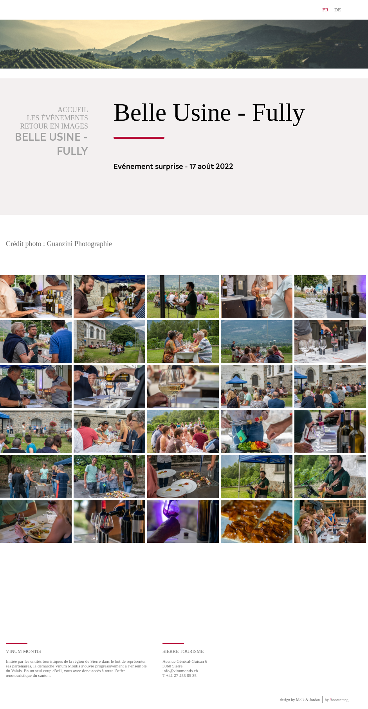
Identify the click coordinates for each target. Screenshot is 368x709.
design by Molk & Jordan (300, 700)
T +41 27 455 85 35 (179, 675)
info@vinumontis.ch (180, 670)
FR (325, 10)
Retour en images (54, 126)
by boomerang (336, 700)
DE (337, 10)
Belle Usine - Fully (51, 145)
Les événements (57, 118)
